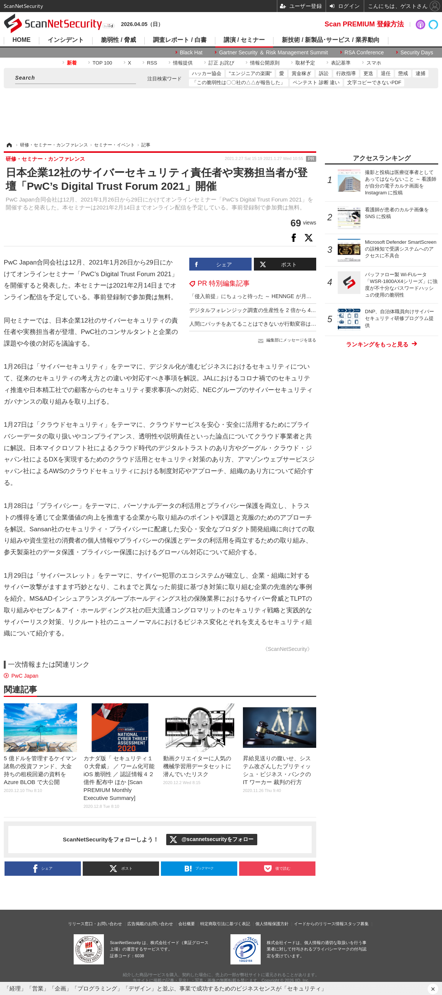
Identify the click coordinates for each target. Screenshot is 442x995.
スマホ (373, 63)
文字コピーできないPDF (374, 82)
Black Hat (191, 52)
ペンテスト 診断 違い (316, 82)
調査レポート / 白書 (179, 40)
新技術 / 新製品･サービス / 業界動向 (331, 40)
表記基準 (341, 63)
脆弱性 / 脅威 (118, 40)
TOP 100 (102, 63)
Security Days (416, 52)
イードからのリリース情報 (319, 923)
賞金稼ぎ (301, 73)
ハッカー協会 (206, 73)
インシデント (66, 40)
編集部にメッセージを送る (291, 340)
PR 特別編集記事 (224, 283)
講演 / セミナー (244, 40)
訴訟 (324, 73)
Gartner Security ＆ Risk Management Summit (273, 52)
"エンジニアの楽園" (250, 73)
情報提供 (183, 63)
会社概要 (186, 923)
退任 (386, 73)
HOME (21, 40)
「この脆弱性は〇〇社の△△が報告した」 (238, 82)
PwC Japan (25, 676)
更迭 (368, 73)
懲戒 (403, 73)
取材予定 (305, 63)
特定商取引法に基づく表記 (225, 923)
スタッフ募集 (356, 923)
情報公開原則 (265, 63)
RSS (152, 63)
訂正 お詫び (222, 63)
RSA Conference (364, 52)
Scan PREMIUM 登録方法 (364, 24)
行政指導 (346, 73)
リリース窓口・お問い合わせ (95, 923)
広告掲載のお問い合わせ (150, 923)
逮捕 (420, 73)
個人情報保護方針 (272, 923)
